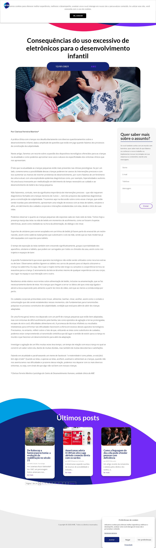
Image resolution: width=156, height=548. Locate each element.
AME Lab (99, 5)
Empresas (75, 461)
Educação (113, 461)
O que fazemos (84, 5)
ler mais (30, 475)
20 (61, 483)
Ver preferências (144, 539)
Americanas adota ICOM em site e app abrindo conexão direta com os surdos (77, 454)
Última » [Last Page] (72, 483)
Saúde (35, 463)
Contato (132, 5)
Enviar (146, 206)
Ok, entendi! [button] (78, 16)
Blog (107, 5)
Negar (127, 539)
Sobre (73, 5)
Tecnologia (41, 463)
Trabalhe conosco (119, 5)
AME (93, 66)
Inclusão (81, 461)
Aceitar (112, 539)
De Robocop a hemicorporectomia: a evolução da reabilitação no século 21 (39, 455)
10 (57, 483)
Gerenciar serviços (110, 533)
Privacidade (128, 545)
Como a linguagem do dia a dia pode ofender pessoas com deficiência (115, 454)
